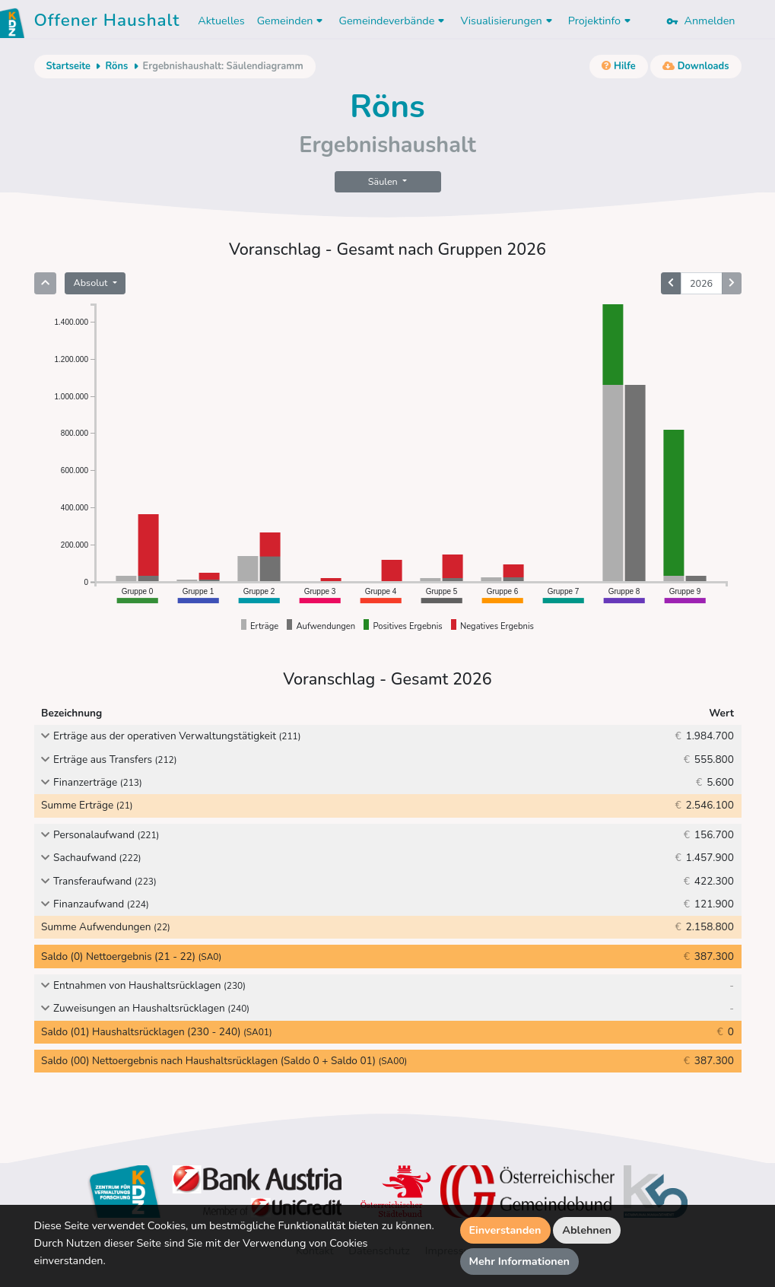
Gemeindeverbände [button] (393, 20)
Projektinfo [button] (601, 20)
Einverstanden (505, 1230)
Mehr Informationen (519, 1261)
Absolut (92, 282)
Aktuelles (221, 20)
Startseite (68, 66)
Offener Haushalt (107, 23)
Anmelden (700, 20)
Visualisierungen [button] (507, 20)
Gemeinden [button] (292, 20)
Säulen (384, 181)
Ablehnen (586, 1230)
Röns (116, 66)
